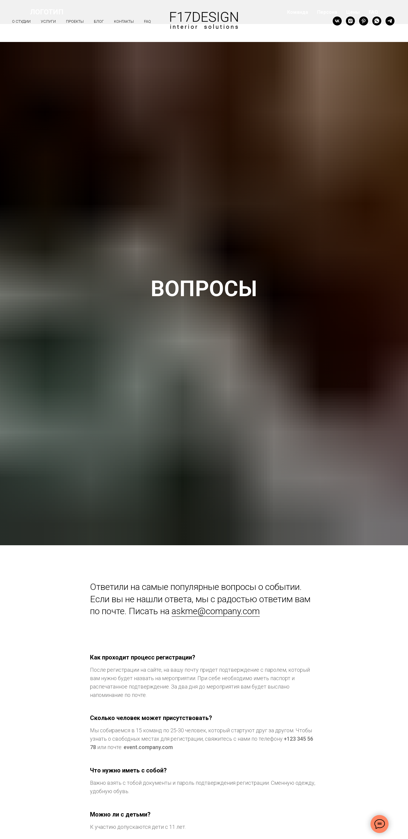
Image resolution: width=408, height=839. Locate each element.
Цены (353, 12)
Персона (327, 12)
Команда (297, 12)
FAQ (373, 12)
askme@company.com (216, 611)
